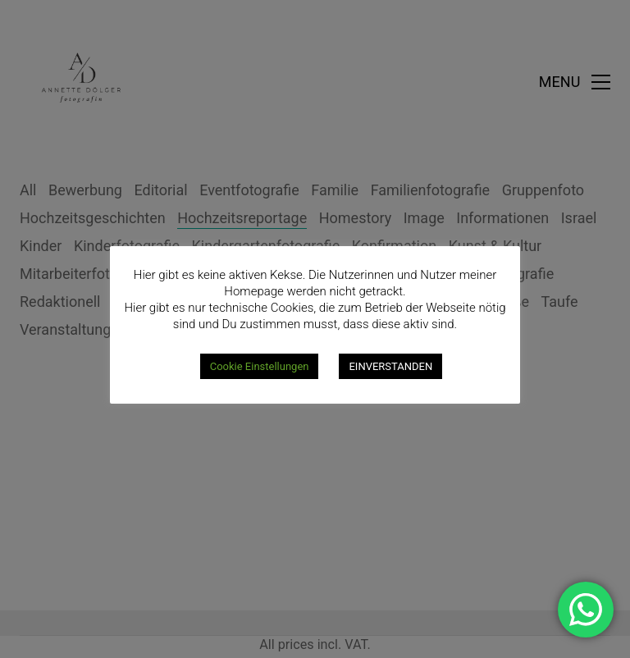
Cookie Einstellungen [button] (259, 366)
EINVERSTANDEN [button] (390, 366)
